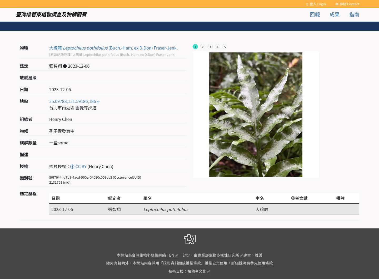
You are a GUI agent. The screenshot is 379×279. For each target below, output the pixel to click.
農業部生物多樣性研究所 (218, 255)
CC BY (78, 166)
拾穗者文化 (196, 271)
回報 (315, 14)
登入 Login (318, 3)
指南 (354, 14)
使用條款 (265, 263)
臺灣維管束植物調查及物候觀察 (51, 14)
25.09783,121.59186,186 (72, 101)
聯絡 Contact (349, 3)
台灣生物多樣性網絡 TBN (153, 255)
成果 (335, 14)
